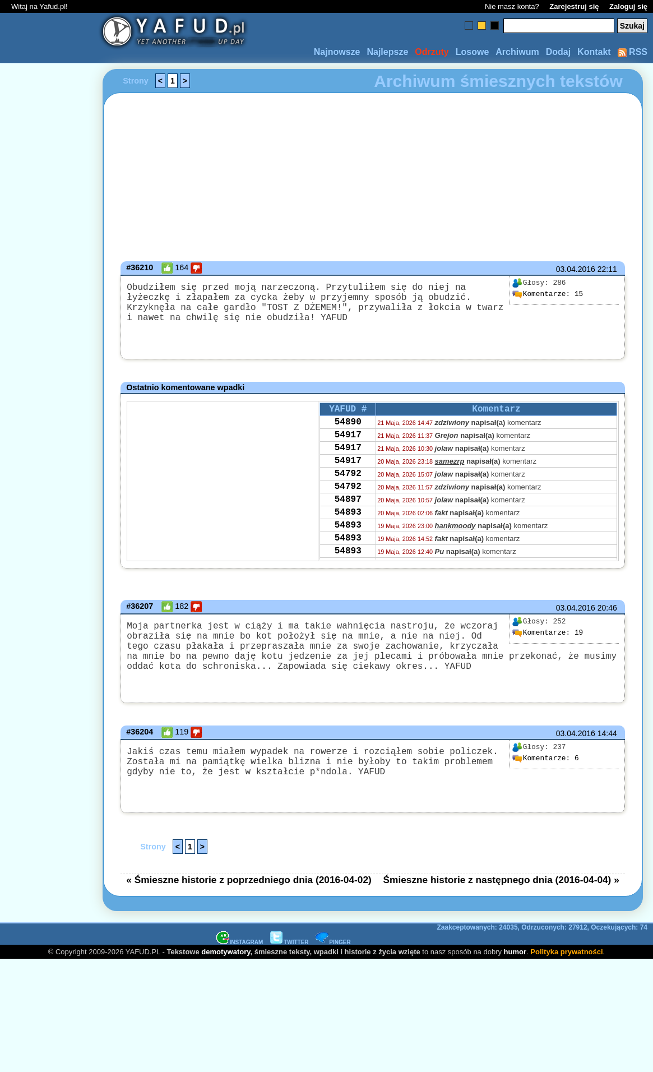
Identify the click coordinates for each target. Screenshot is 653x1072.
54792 (348, 490)
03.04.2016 (575, 269)
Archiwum (517, 52)
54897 (348, 520)
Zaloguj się (628, 6)
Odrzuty (431, 52)
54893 (348, 535)
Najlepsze (387, 52)
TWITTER (289, 960)
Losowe (472, 52)
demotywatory (225, 969)
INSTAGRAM (239, 960)
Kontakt (594, 52)
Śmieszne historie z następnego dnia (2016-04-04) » (501, 897)
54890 (348, 429)
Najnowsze (337, 52)
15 (547, 294)
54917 (348, 444)
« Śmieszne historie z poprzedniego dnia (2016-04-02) (249, 897)
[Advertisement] (49, 536)
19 (547, 637)
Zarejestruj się (574, 6)
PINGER (333, 960)
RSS (632, 52)
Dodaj (558, 52)
